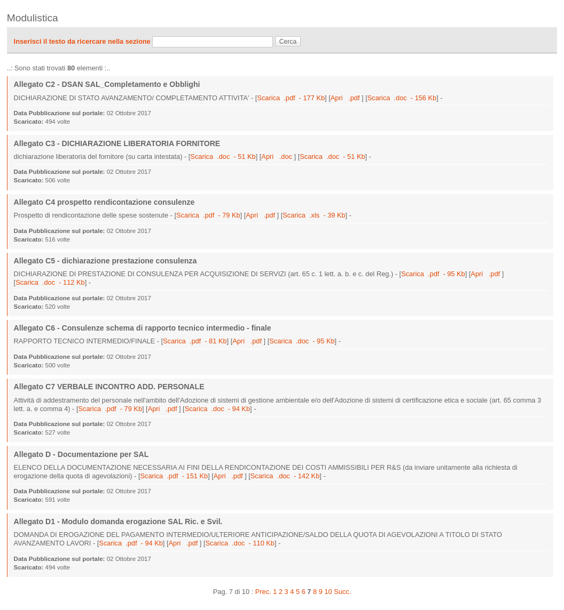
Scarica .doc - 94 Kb (217, 409)
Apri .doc (277, 156)
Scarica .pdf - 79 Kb (208, 215)
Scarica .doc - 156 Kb (401, 98)
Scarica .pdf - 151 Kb (174, 476)
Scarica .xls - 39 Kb (314, 215)
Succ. (342, 592)
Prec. (263, 592)
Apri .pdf (346, 98)
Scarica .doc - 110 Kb (240, 543)
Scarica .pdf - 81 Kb (195, 341)
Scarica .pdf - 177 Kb (291, 98)
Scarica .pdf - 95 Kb (433, 274)
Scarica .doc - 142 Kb (284, 476)
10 (328, 592)
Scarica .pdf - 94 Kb (131, 543)
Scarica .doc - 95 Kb (301, 341)
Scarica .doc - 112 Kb (49, 282)
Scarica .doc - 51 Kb (222, 156)
